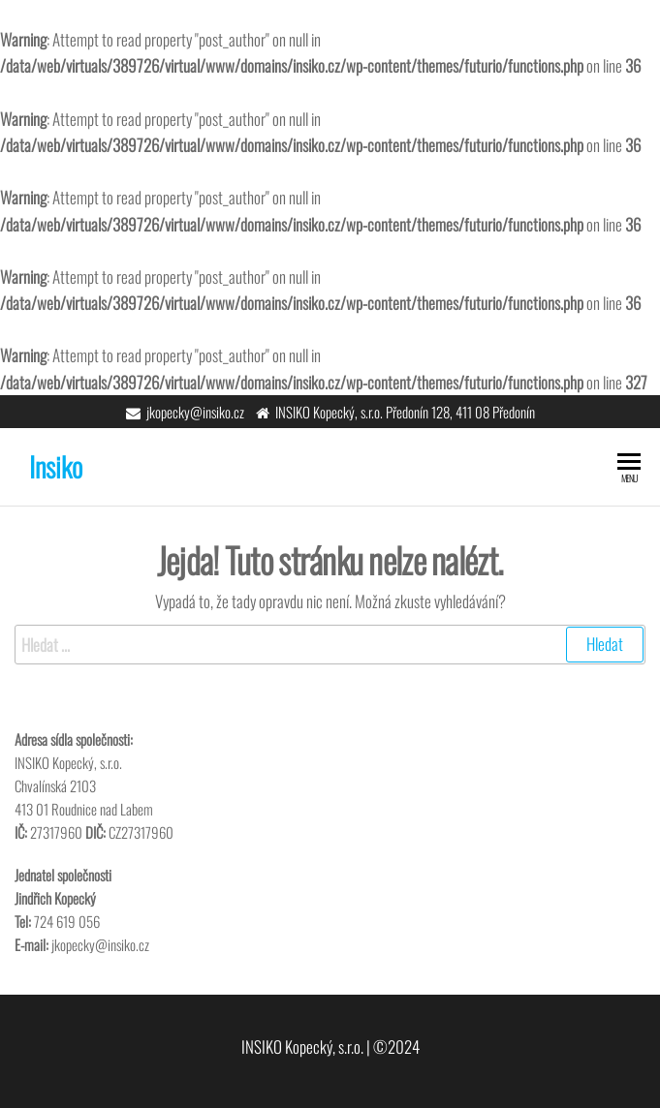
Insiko (55, 466)
